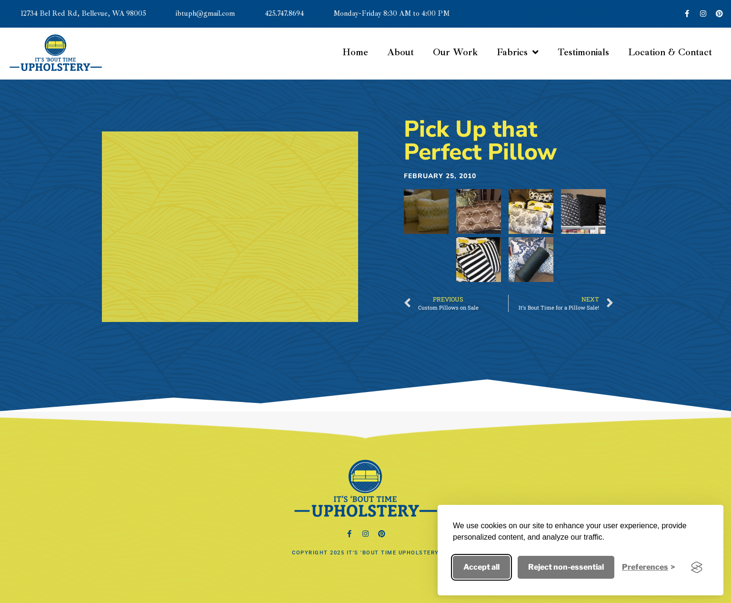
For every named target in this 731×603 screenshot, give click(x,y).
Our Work (455, 52)
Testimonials (583, 52)
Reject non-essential (566, 567)
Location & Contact (670, 52)
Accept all (481, 567)
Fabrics (518, 52)
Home (355, 52)
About (400, 52)
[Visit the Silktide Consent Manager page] (696, 567)
